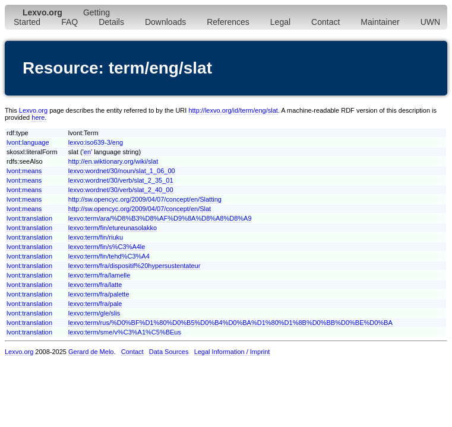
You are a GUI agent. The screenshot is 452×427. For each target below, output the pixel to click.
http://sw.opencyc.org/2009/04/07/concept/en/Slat (139, 208)
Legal (280, 22)
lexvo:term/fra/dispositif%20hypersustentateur (134, 265)
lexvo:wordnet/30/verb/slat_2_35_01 (120, 180)
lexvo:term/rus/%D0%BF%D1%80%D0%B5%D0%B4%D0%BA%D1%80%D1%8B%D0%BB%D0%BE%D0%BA (230, 322)
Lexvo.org (33, 110)
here (38, 117)
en (87, 151)
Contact (325, 22)
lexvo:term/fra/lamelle (99, 275)
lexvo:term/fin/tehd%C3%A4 (109, 256)
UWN (430, 22)
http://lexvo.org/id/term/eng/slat (232, 110)
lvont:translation (29, 218)
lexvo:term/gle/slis (94, 313)
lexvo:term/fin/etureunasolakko (112, 227)
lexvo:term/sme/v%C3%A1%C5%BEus (124, 332)
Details (111, 22)
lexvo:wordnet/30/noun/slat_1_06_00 (121, 170)
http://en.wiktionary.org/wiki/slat (113, 161)
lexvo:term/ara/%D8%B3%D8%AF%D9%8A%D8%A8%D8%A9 (160, 218)
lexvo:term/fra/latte (95, 284)
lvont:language (28, 142)
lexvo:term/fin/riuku (95, 237)
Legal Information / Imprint (232, 351)
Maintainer (380, 22)
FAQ (69, 22)
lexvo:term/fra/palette (98, 294)
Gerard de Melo (90, 351)
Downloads (165, 22)
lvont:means (24, 170)
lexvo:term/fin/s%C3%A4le (107, 246)
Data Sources (169, 351)
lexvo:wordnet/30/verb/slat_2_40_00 (120, 189)
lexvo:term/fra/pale (95, 303)
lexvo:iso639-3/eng (95, 142)
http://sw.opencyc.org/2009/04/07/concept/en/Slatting (145, 199)
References (228, 22)
